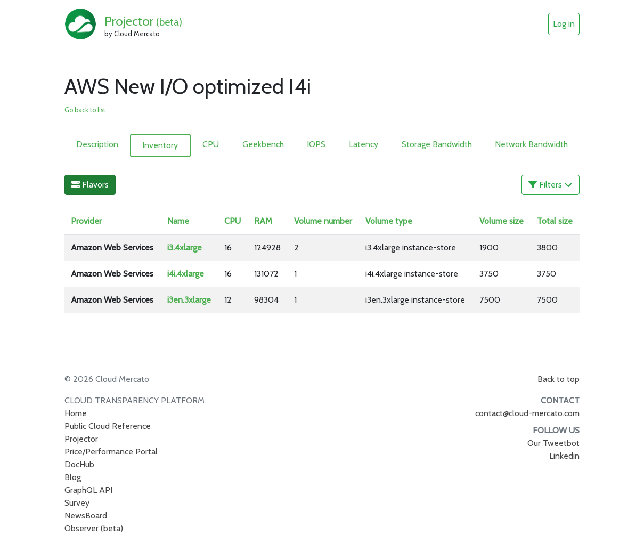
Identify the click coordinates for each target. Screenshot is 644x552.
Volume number (323, 221)
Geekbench (263, 144)
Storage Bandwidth (437, 144)
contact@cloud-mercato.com (527, 413)
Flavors (90, 185)
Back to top (558, 379)
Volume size (501, 221)
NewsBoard (85, 515)
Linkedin (564, 456)
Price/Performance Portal (111, 452)
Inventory (160, 145)
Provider (86, 221)
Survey (76, 503)
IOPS (316, 144)
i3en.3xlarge (189, 300)
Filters (550, 185)
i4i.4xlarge (185, 274)
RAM (263, 221)
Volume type (388, 221)
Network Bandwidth (531, 144)
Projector (143, 21)
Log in (564, 24)
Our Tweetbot (553, 443)
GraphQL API (88, 490)
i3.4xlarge (184, 247)
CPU (210, 144)
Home (75, 413)
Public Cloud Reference (107, 426)
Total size (555, 221)
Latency (363, 144)
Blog (72, 477)
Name (178, 221)
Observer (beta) (93, 528)
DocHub (79, 464)
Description (97, 144)
